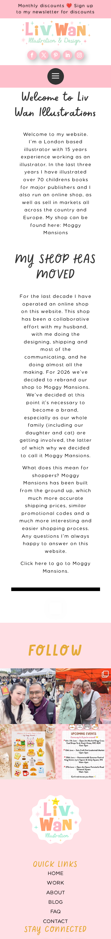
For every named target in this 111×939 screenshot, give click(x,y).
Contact (55, 921)
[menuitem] (55, 76)
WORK (55, 883)
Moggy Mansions (67, 456)
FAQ (55, 911)
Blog (55, 902)
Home (56, 873)
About (55, 892)
